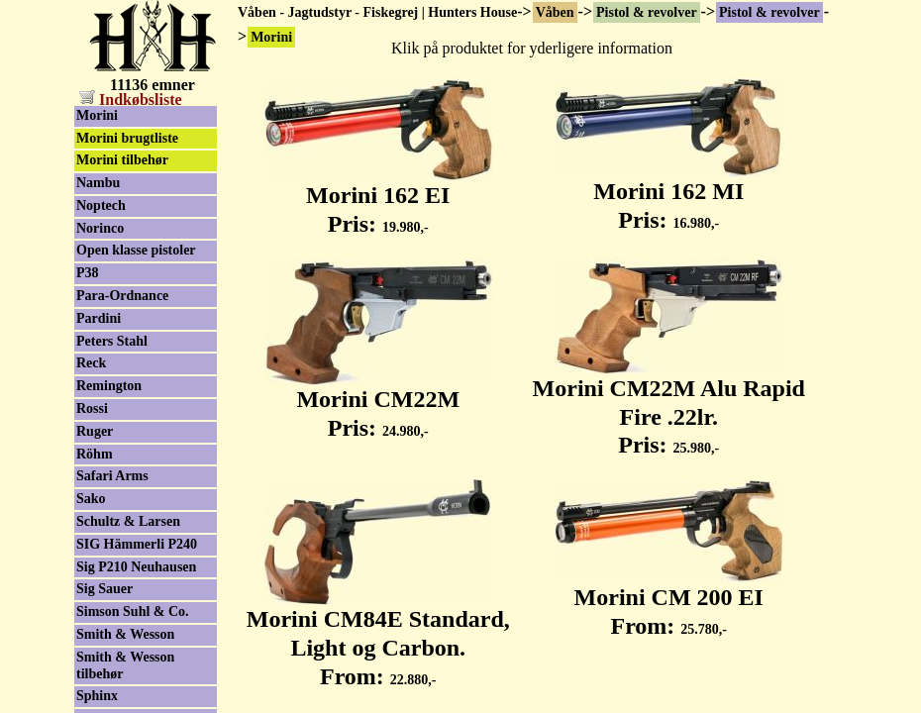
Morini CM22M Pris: (378, 402)
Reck (91, 363)
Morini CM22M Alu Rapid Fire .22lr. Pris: (669, 406)
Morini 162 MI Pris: (668, 194)
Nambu (98, 182)
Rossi (92, 408)
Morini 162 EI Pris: (378, 198)
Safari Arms (112, 475)
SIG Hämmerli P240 (136, 544)
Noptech (101, 205)
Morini (97, 115)
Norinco (100, 228)
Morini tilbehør (122, 160)
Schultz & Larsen (128, 521)
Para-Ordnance (122, 295)
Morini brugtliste (127, 138)
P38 (87, 272)
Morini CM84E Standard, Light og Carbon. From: (378, 636)
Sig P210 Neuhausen (136, 567)
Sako (91, 498)
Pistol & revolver (646, 12)
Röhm (94, 454)
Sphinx (97, 695)
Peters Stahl (112, 341)
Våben (555, 12)
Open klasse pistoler (136, 250)
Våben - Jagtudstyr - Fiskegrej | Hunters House (377, 12)
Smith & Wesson (125, 634)
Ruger (94, 431)
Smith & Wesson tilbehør (125, 665)
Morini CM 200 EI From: (668, 600)
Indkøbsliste (130, 99)
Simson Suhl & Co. (132, 611)
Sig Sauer (104, 588)
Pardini (98, 318)
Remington (109, 385)
